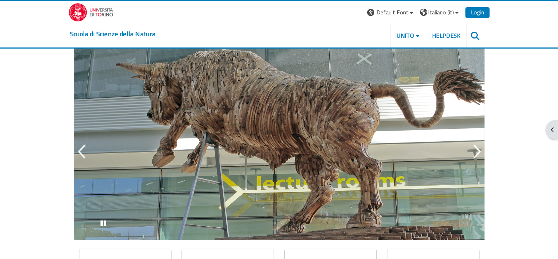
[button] (391, 12)
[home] (113, 34)
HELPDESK (446, 35)
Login (477, 12)
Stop (106, 225)
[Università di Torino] (90, 11)
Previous (81, 151)
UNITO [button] (405, 35)
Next (477, 151)
